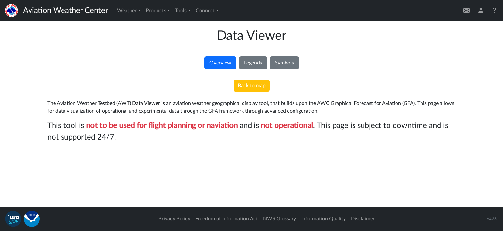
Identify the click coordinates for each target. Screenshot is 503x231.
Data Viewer (251, 36)
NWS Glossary (279, 218)
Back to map (252, 85)
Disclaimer (363, 218)
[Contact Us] (466, 10)
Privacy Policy (174, 218)
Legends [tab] (253, 62)
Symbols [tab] (284, 62)
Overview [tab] (220, 62)
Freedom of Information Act (226, 218)
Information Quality (323, 218)
